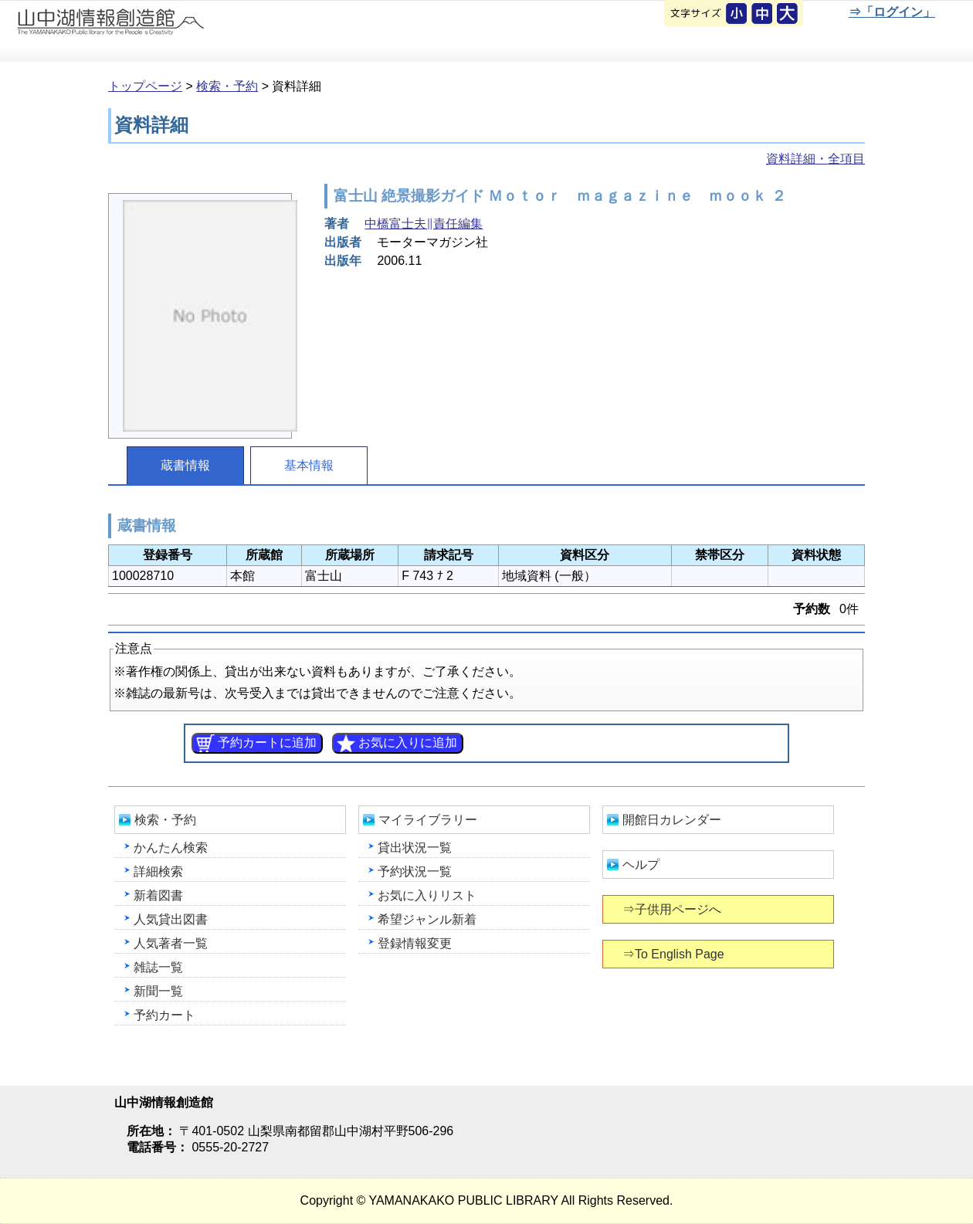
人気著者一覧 (171, 943)
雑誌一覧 (158, 967)
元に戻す (737, 14)
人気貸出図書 (171, 919)
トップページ (145, 86)
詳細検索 (158, 871)
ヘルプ (640, 864)
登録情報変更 (415, 943)
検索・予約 (227, 86)
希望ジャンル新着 (427, 919)
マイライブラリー (427, 819)
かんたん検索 (171, 847)
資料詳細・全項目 (815, 158)
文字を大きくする (788, 14)
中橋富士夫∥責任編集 (423, 223)
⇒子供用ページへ (673, 909)
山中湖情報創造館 (185, 31)
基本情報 (309, 465)
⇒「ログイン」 (891, 12)
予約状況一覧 (415, 871)
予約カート (164, 1015)
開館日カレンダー (671, 819)
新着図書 (158, 895)
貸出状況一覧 (415, 847)
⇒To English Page (674, 954)
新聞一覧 (158, 991)
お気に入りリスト (427, 895)
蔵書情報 (185, 465)
